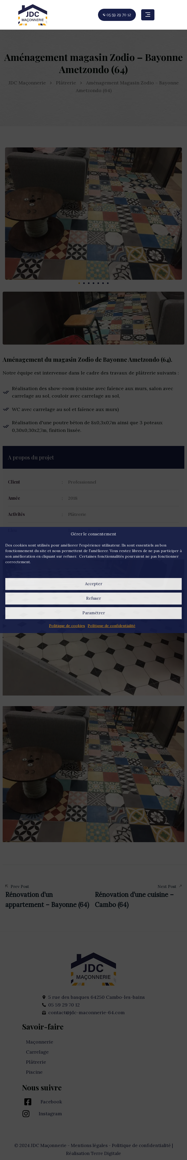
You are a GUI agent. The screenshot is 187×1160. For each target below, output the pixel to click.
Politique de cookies (67, 625)
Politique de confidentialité (111, 625)
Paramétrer (93, 612)
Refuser (93, 598)
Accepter (93, 583)
